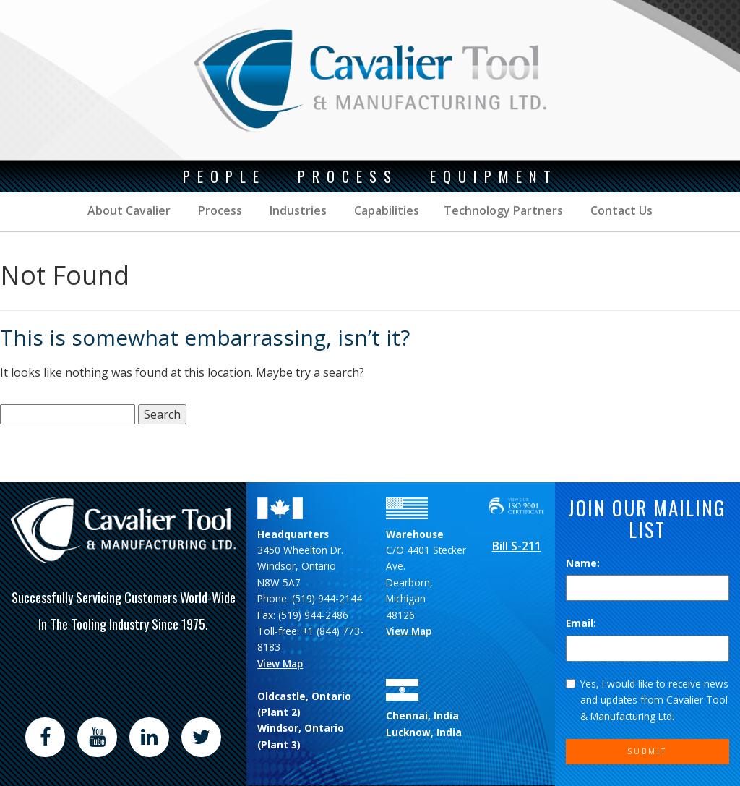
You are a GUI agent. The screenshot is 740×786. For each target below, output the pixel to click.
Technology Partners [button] (503, 210)
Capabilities (385, 210)
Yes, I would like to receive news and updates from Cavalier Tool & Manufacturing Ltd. (647, 700)
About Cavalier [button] (129, 210)
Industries (297, 210)
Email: (581, 623)
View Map (280, 663)
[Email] (647, 649)
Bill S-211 (516, 546)
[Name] (647, 588)
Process (218, 210)
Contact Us (620, 210)
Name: (583, 563)
